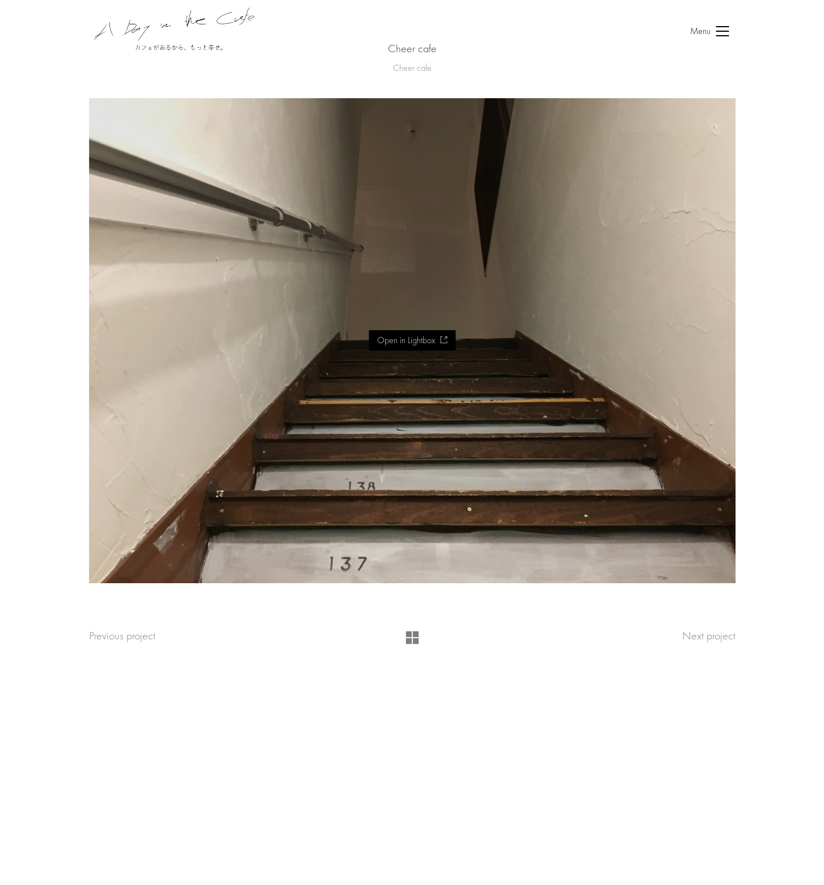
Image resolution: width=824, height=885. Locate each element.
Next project (709, 635)
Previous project (122, 635)
